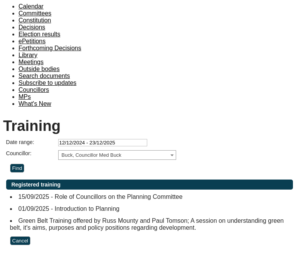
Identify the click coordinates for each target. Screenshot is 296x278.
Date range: (20, 142)
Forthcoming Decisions (49, 48)
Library (27, 55)
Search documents (44, 76)
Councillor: (19, 153)
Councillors (33, 89)
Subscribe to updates (47, 83)
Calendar (31, 6)
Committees (34, 13)
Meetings (31, 62)
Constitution (34, 20)
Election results (39, 34)
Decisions (31, 27)
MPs (24, 96)
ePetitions (31, 41)
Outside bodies (39, 69)
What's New (34, 103)
